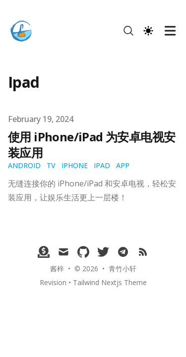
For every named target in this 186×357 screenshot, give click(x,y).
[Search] (128, 31)
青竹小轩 (122, 268)
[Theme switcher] (148, 31)
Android (24, 165)
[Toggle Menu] (170, 31)
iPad (102, 165)
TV (51, 165)
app (122, 165)
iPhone (75, 165)
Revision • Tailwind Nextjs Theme (93, 282)
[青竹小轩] (24, 31)
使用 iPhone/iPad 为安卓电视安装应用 (91, 144)
